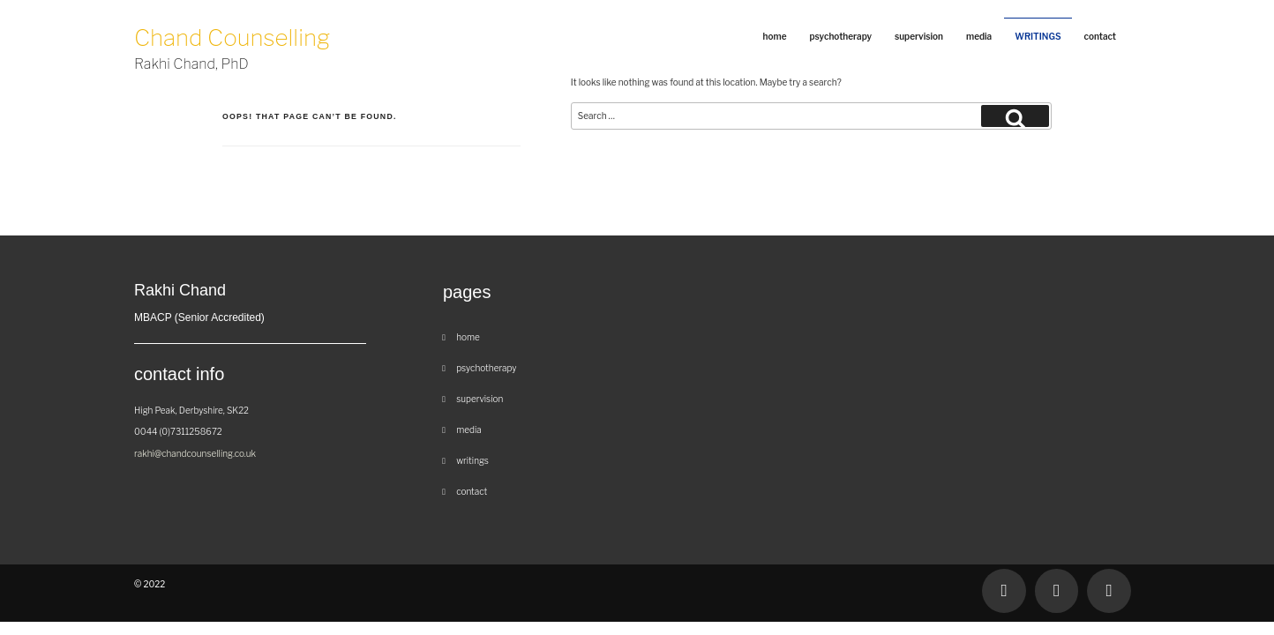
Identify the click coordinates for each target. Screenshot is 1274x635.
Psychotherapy (840, 36)
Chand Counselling (232, 49)
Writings (1037, 36)
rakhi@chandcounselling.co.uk (195, 453)
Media (979, 36)
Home (775, 36)
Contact (1100, 36)
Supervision (919, 36)
